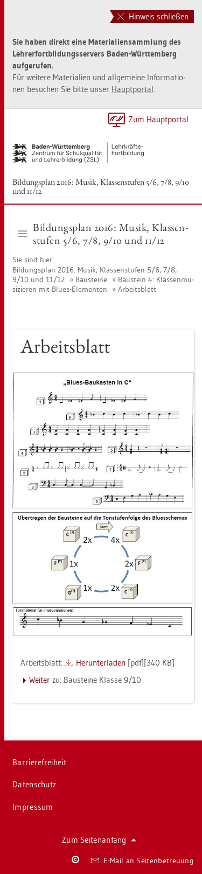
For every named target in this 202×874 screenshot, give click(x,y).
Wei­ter (39, 680)
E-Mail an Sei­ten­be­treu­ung (142, 860)
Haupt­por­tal (133, 89)
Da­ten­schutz (34, 784)
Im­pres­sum (32, 807)
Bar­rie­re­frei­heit (39, 762)
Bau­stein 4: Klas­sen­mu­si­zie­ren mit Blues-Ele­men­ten (103, 284)
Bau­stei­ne (91, 279)
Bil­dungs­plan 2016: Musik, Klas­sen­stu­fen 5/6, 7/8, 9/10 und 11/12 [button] (103, 233)
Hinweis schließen (153, 16)
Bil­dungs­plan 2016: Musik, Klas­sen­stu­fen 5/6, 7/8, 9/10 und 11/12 (100, 186)
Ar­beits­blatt (137, 289)
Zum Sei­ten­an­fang (99, 840)
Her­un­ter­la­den (101, 663)
